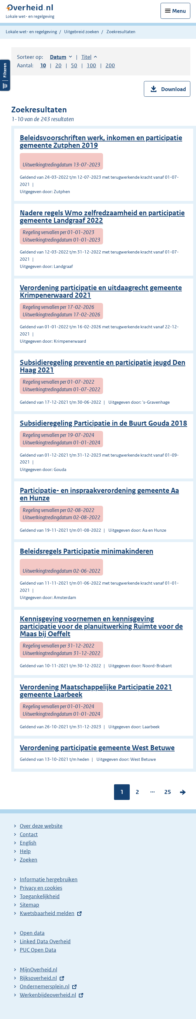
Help (25, 851)
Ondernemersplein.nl (44, 986)
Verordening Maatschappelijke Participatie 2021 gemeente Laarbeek (96, 691)
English (28, 842)
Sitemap (29, 904)
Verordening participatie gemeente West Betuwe (97, 748)
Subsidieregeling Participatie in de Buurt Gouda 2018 (103, 423)
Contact (29, 834)
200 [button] (110, 65)
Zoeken (28, 859)
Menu (179, 11)
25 (167, 792)
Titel (89, 57)
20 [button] (58, 65)
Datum (61, 57)
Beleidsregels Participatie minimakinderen (86, 551)
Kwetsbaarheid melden (47, 913)
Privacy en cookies (41, 887)
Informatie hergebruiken (49, 879)
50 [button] (74, 65)
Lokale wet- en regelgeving (31, 31)
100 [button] (91, 65)
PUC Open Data (38, 949)
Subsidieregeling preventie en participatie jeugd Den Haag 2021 (102, 366)
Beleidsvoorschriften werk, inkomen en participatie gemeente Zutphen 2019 (101, 142)
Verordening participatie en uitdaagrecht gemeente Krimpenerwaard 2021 (101, 292)
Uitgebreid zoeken (81, 31)
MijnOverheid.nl (38, 969)
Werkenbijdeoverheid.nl (48, 994)
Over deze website (41, 825)
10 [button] (43, 65)
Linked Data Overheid (45, 941)
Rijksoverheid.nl (38, 978)
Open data (32, 932)
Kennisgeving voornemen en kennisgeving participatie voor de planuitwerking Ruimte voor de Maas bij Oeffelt (101, 626)
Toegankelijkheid (40, 896)
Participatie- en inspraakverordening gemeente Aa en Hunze (99, 494)
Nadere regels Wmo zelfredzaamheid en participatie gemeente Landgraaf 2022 (102, 217)
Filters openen (5, 75)
